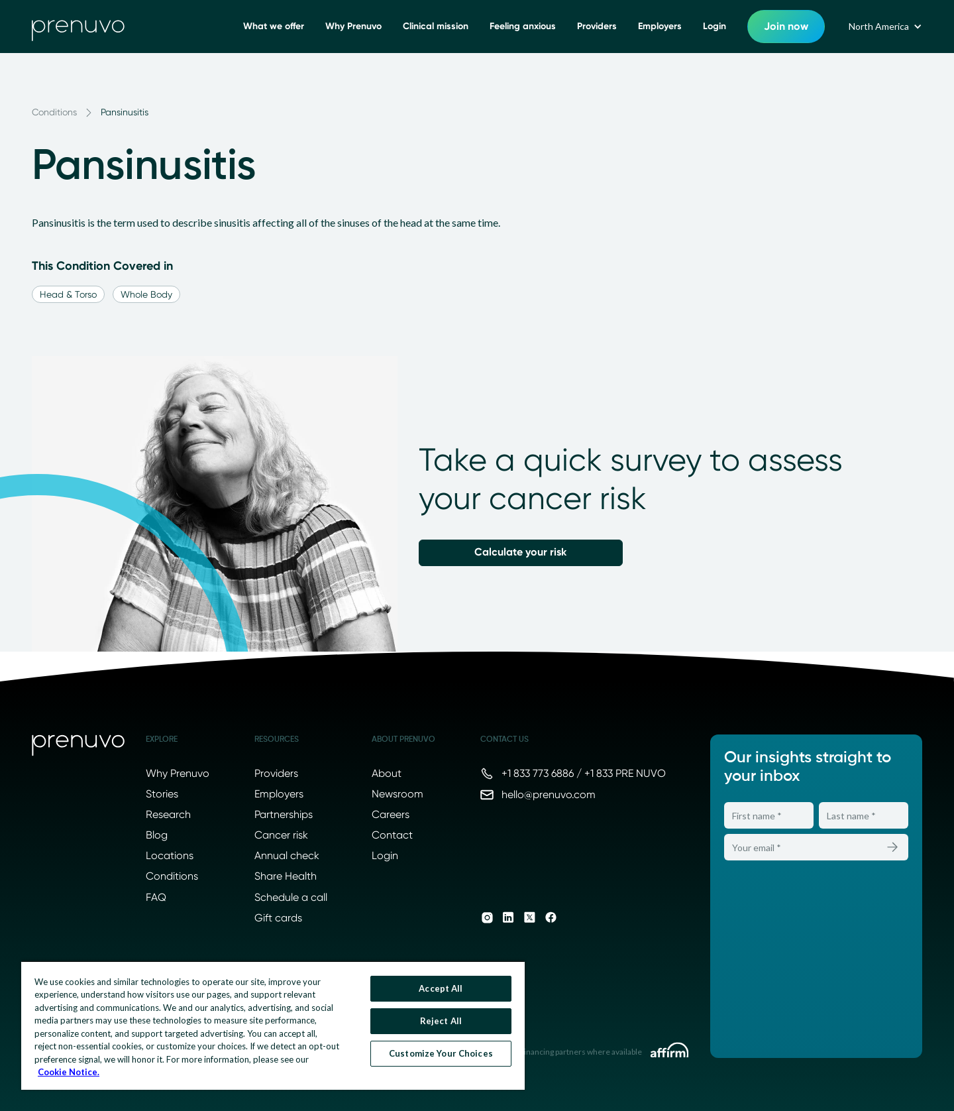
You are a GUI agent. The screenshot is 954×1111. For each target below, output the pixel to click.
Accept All (440, 988)
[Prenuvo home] (78, 745)
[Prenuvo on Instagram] (487, 917)
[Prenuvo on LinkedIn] (508, 917)
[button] (884, 26)
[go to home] (78, 26)
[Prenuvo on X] (529, 917)
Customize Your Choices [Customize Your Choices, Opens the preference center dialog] (441, 1053)
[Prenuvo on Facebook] (550, 917)
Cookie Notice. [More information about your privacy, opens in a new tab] (68, 1072)
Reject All (441, 1021)
